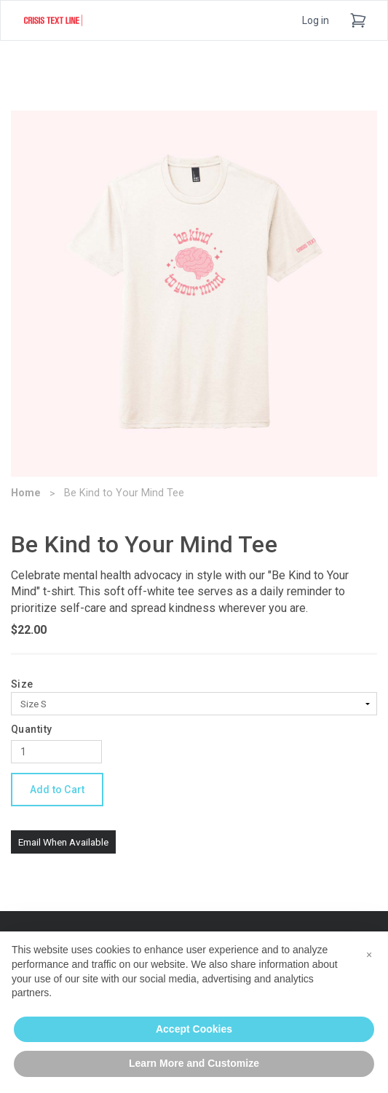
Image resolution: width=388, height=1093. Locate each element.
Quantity (31, 729)
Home (26, 493)
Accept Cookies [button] (194, 1029)
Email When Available (63, 842)
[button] (369, 954)
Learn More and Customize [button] (194, 1063)
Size (22, 684)
